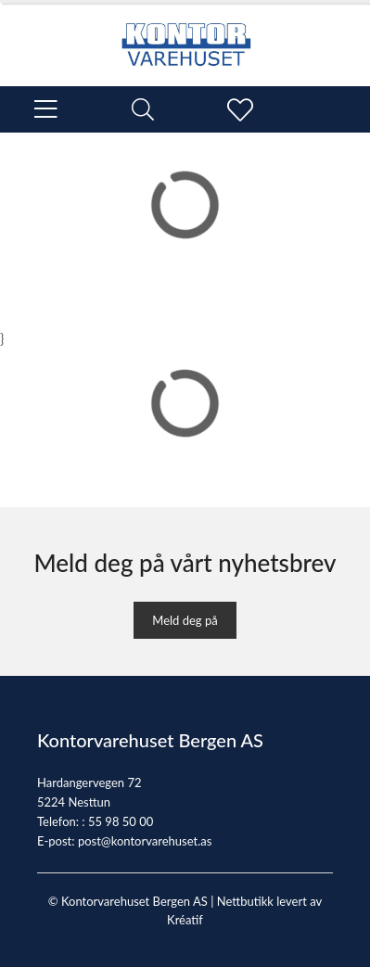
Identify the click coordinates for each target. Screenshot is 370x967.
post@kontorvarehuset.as (144, 840)
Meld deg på (184, 620)
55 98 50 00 (120, 821)
